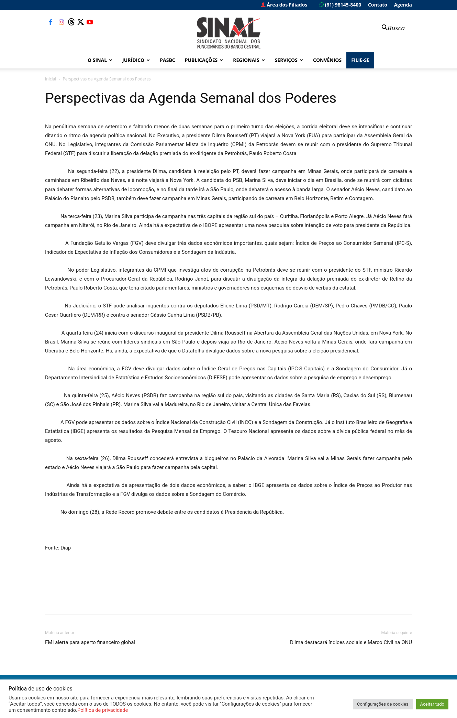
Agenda (403, 4)
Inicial (50, 79)
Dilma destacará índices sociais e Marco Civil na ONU (351, 642)
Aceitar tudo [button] (432, 704)
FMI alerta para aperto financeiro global (90, 642)
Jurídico (136, 60)
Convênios (327, 60)
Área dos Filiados (284, 4)
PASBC (167, 60)
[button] (390, 28)
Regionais (249, 60)
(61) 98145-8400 (340, 4)
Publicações (204, 60)
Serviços (289, 60)
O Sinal (100, 60)
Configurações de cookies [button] (382, 704)
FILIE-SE (360, 60)
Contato (377, 4)
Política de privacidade (102, 710)
